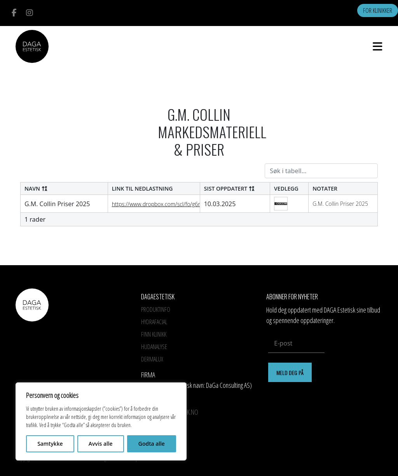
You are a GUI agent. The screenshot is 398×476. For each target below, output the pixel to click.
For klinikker (377, 10)
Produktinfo (155, 309)
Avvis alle (101, 443)
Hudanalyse (154, 346)
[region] (101, 421)
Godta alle (151, 443)
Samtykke (50, 443)
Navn (36, 188)
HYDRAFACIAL (154, 322)
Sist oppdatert (229, 188)
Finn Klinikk (153, 334)
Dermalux (152, 359)
